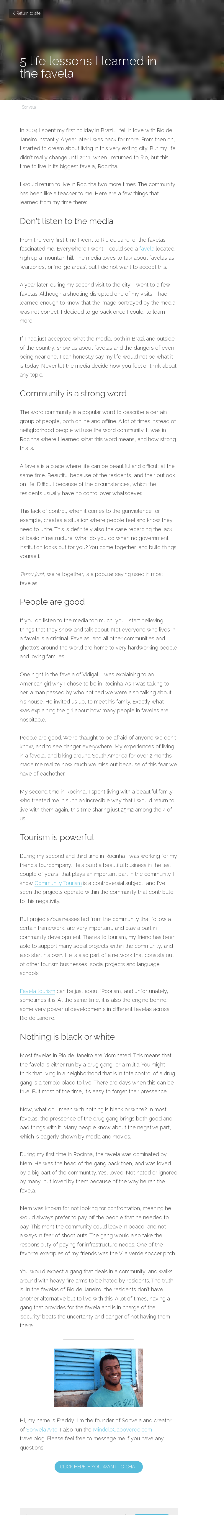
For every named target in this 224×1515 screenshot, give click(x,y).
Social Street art (140, 1391)
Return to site (26, 13)
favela (109, 240)
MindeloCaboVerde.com (95, 1276)
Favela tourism (37, 883)
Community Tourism (162, 784)
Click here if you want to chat (112, 1304)
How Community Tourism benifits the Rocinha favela (62, 1395)
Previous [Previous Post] (29, 1383)
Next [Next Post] (121, 1383)
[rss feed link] (150, 1419)
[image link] (112, 1224)
